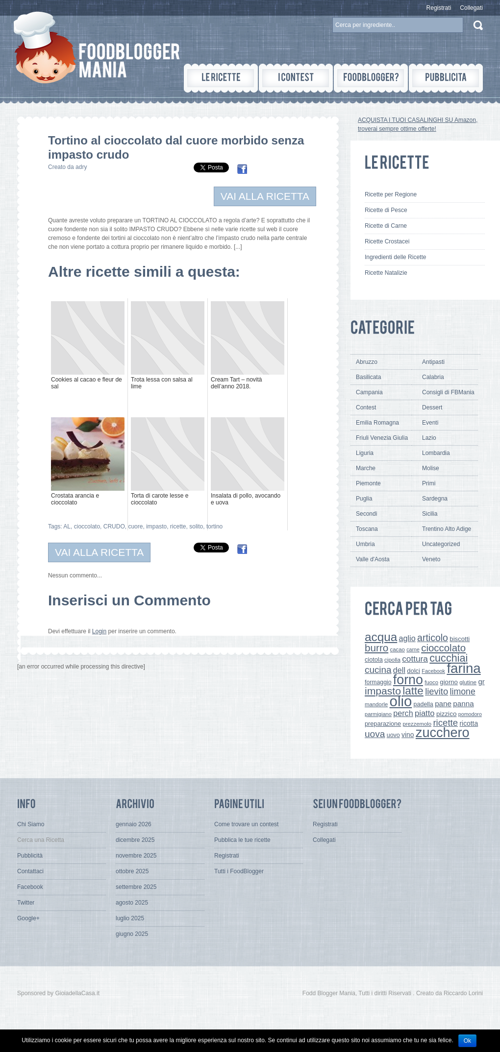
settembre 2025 (136, 887)
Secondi (366, 513)
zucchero (443, 732)
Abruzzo (366, 362)
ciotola (374, 659)
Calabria (433, 377)
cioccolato (87, 526)
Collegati (471, 7)
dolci (413, 670)
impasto (156, 526)
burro (376, 647)
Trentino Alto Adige (446, 529)
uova (375, 734)
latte (413, 691)
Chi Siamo (30, 824)
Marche (365, 468)
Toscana (367, 529)
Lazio (429, 437)
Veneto (431, 559)
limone (462, 691)
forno (408, 679)
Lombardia (436, 453)
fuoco (431, 682)
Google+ (28, 918)
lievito (436, 691)
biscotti (460, 639)
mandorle (376, 704)
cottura (415, 659)
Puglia (364, 498)
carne (413, 649)
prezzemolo (417, 724)
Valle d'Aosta (373, 559)
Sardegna (435, 498)
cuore (135, 526)
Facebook (433, 671)
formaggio (378, 682)
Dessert (432, 407)
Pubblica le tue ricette (242, 840)
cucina (378, 670)
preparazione (383, 723)
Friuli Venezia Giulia (382, 437)
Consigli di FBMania (448, 392)
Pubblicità (30, 855)
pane (443, 703)
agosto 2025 (132, 902)
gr (481, 681)
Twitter (25, 902)
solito (196, 526)
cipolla (392, 660)
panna (463, 703)
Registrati (438, 7)
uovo (393, 735)
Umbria (365, 544)
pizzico (446, 713)
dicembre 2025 (135, 840)
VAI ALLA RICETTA (265, 196)
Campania (369, 392)
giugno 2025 (132, 934)
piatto (425, 713)
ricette (178, 526)
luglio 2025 (130, 918)
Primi (428, 483)
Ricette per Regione (391, 194)
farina (463, 668)
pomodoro (470, 714)
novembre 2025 (136, 855)
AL (67, 526)
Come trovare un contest (246, 824)
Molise (430, 468)
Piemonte (368, 483)
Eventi (430, 422)
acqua (381, 637)
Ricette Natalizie (386, 272)
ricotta (468, 723)
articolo (432, 637)
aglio (407, 638)
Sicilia (429, 513)
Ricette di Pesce (386, 210)
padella (423, 704)
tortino (214, 526)
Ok (467, 1040)
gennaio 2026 (133, 824)
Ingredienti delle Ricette (395, 257)
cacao (397, 649)
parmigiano (378, 714)
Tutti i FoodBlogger (239, 871)
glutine (467, 682)
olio (401, 701)
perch (403, 713)
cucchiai (448, 658)
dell (399, 670)
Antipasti (433, 362)
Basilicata (368, 377)
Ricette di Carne (386, 225)
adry (81, 167)
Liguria (365, 453)
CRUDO (114, 526)
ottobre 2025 (132, 871)
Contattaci (30, 871)
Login (99, 631)
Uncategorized (441, 544)
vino (407, 735)
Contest (366, 407)
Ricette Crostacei (387, 241)
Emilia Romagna (377, 422)
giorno (449, 682)
